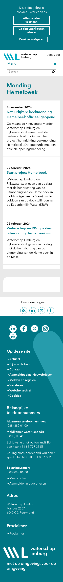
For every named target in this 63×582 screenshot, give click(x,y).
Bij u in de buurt (20, 364)
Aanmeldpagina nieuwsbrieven (30, 374)
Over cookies (38, 12)
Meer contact (18, 478)
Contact (14, 369)
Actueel (14, 359)
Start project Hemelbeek (27, 173)
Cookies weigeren (31, 39)
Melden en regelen (22, 380)
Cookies (15, 395)
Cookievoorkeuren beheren (31, 30)
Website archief (20, 390)
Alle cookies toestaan (31, 20)
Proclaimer (16, 533)
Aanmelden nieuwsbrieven (27, 483)
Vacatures (16, 385)
